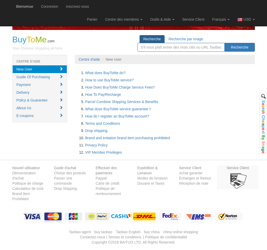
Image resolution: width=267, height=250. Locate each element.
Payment (40, 84)
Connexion (49, 6)
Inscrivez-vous (77, 6)
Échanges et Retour (195, 178)
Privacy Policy (96, 145)
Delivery (40, 92)
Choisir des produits (70, 173)
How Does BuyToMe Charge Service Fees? (120, 87)
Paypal (101, 178)
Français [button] (221, 19)
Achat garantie (190, 173)
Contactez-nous (92, 237)
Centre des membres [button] (124, 19)
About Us (40, 108)
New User (40, 69)
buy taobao (103, 232)
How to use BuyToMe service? (109, 80)
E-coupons (40, 115)
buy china (152, 232)
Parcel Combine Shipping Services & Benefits (121, 102)
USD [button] (246, 19)
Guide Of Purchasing (40, 77)
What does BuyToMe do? (105, 73)
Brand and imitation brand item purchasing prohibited (127, 138)
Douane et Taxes (150, 183)
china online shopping (180, 232)
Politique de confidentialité (166, 237)
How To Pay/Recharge (103, 94)
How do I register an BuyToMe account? (117, 116)
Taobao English (128, 232)
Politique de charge (27, 183)
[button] (92, 19)
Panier (92, 19)
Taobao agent (80, 232)
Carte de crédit (107, 183)
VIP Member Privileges (103, 152)
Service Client (193, 19)
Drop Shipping (65, 188)
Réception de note (193, 183)
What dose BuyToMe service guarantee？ (118, 109)
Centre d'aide (89, 59)
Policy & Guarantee (40, 100)
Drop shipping (96, 131)
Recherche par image (185, 39)
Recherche (152, 39)
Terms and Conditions (102, 123)
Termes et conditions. (125, 237)
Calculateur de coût (28, 188)
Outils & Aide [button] (162, 19)
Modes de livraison (152, 178)
